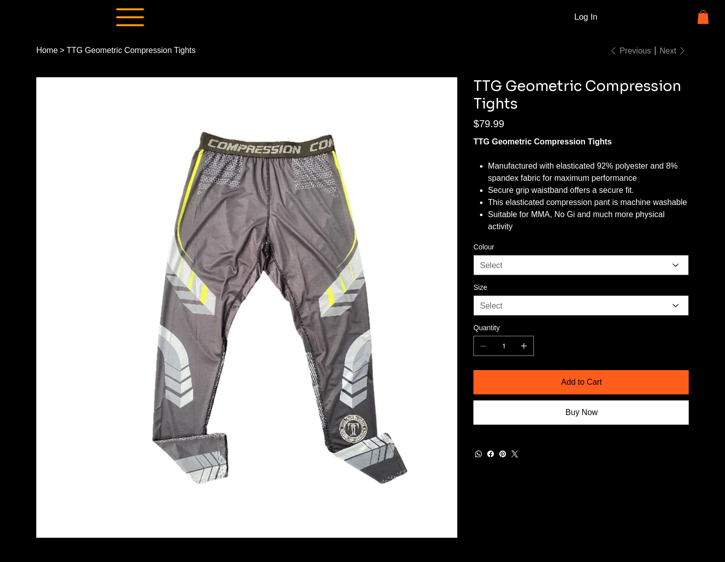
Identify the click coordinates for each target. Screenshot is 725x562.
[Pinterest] (503, 454)
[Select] (581, 265)
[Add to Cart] (581, 382)
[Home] (47, 50)
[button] (703, 17)
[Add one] (524, 346)
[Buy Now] (581, 412)
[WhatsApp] (478, 454)
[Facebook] (491, 454)
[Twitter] (515, 454)
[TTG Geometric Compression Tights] (131, 50)
